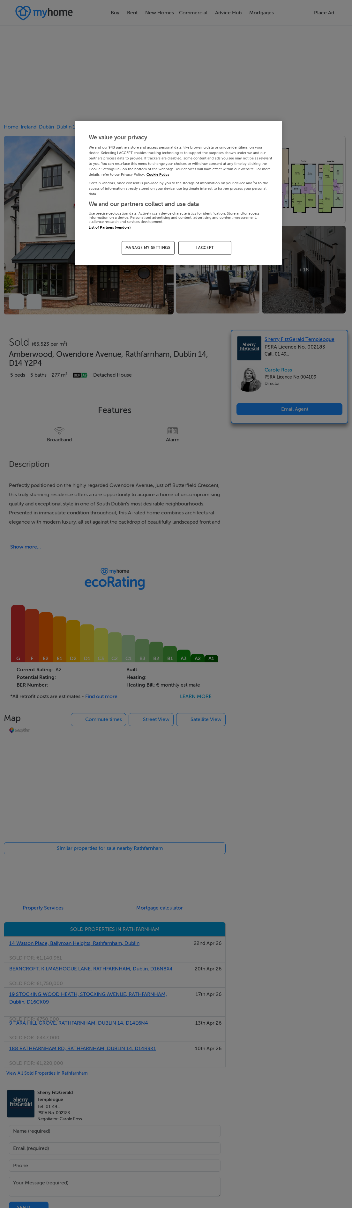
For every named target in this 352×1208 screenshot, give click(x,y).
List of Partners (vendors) (110, 227)
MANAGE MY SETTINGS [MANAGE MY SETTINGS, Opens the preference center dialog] (148, 248)
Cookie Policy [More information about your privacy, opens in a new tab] (157, 175)
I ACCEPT (205, 248)
